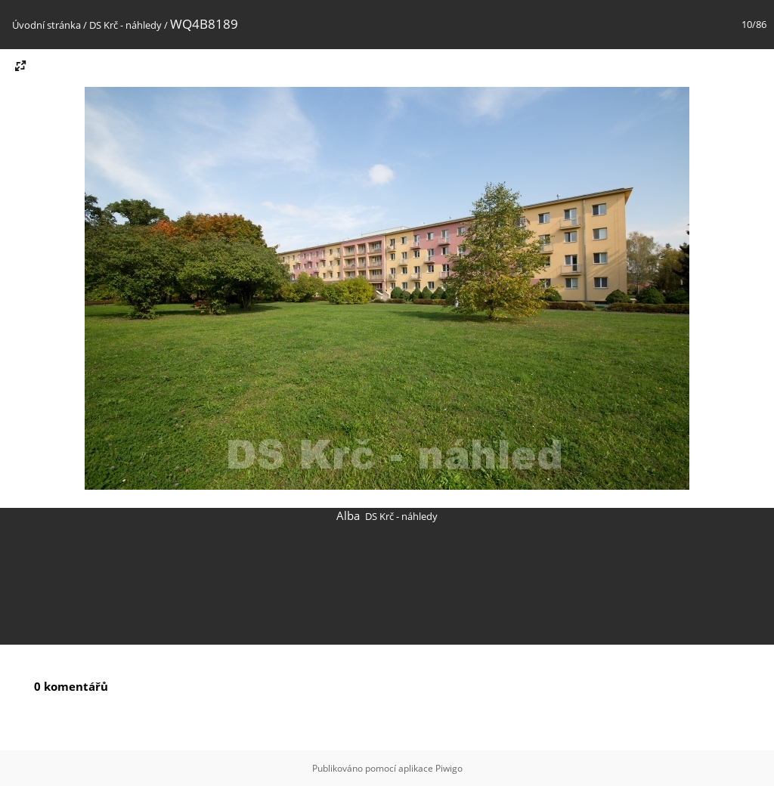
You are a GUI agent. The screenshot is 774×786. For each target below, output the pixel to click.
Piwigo (449, 768)
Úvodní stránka (46, 25)
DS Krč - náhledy (125, 25)
